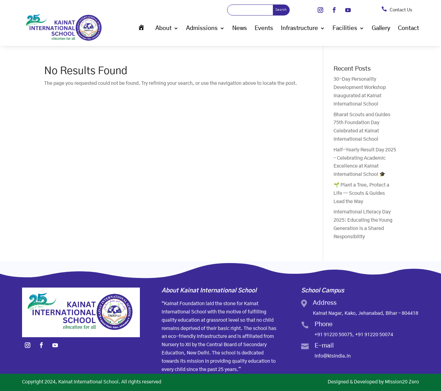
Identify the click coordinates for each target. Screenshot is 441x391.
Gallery (381, 28)
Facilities (344, 28)
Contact (408, 28)
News (239, 28)
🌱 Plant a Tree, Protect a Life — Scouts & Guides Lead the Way (361, 193)
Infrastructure (299, 28)
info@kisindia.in (333, 356)
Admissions (202, 28)
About (163, 28)
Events (264, 28)
